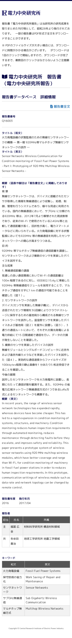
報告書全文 (62, 106)
